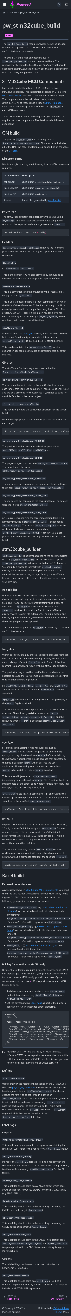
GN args (13, 150)
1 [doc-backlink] (3, 1051)
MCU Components (11, 95)
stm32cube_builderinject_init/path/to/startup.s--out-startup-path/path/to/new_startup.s (37, 809)
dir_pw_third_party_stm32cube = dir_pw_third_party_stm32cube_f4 (37, 431)
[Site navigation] (4, 4)
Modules (13, 12)
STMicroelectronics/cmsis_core (42, 945)
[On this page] (66, 4)
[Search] (59, 4)
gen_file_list (54, 200)
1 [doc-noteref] (31, 980)
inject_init (28, 333)
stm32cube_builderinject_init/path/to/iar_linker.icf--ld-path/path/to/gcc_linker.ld (37, 865)
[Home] (4, 12)
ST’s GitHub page (53, 102)
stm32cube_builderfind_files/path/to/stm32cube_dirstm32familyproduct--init (37, 732)
